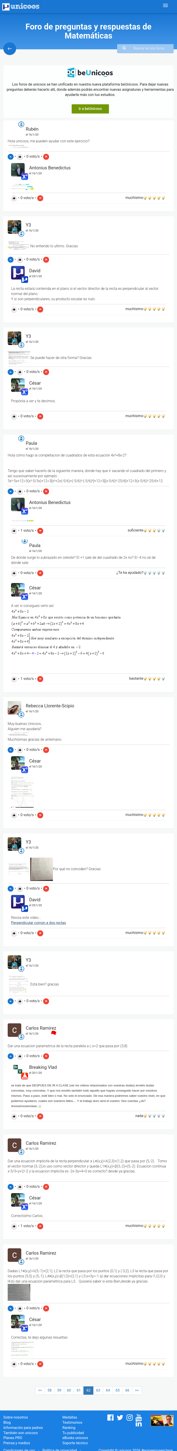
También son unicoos (20, 1433)
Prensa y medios (16, 1443)
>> (137, 1390)
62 (88, 1390)
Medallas (69, 1417)
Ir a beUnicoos (90, 109)
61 (79, 1390)
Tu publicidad (73, 1433)
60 (69, 1390)
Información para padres (23, 1428)
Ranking (68, 1428)
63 (98, 1390)
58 (49, 1390)
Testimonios (72, 1422)
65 (118, 1390)
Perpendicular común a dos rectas (38, 923)
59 (59, 1390)
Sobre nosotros (15, 1417)
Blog (7, 1422)
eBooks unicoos (75, 1438)
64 (108, 1390)
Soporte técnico (75, 1443)
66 (127, 1390)
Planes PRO (12, 1438)
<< (40, 1390)
